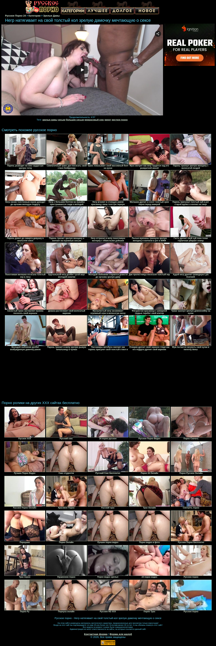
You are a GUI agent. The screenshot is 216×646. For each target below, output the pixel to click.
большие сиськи (75, 119)
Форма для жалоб (121, 634)
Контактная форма (95, 634)
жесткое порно (120, 119)
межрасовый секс (94, 119)
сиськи (61, 119)
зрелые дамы (49, 119)
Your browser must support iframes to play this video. (82, 70)
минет (108, 119)
